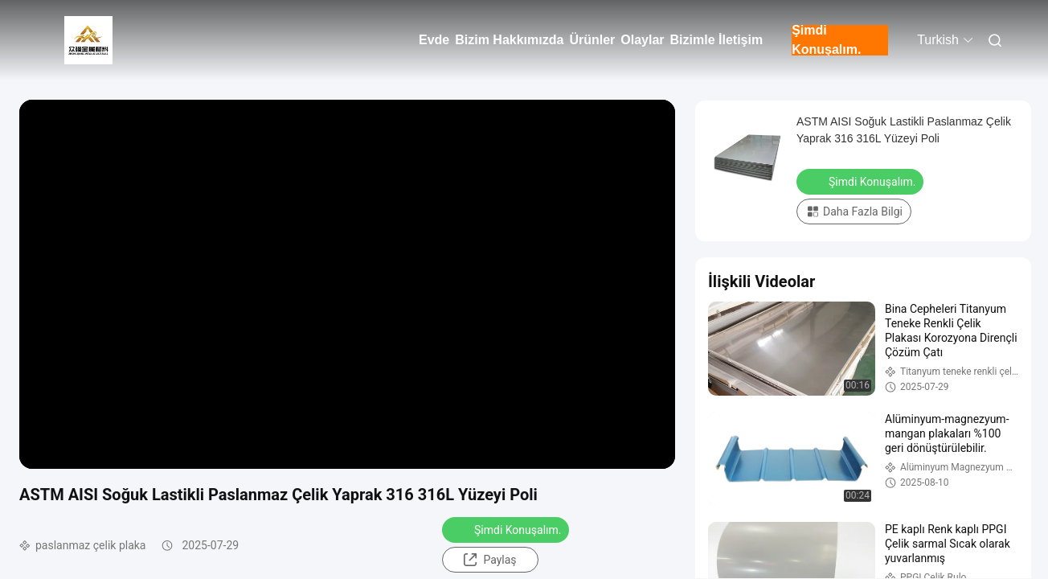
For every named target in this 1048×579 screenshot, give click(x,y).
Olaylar (642, 40)
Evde (434, 40)
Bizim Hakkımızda (509, 40)
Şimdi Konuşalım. (826, 40)
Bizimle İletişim (716, 40)
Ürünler (592, 40)
